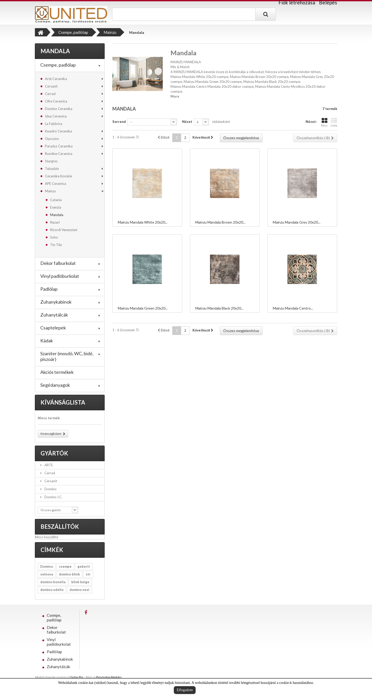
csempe (65, 566)
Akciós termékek (57, 372)
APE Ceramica (55, 183)
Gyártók (54, 453)
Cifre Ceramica (56, 101)
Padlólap (49, 289)
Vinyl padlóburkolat (59, 276)
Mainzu (50, 191)
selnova (46, 574)
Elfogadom (185, 690)
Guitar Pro (76, 677)
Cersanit (51, 86)
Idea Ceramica (56, 116)
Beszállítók (60, 526)
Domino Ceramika (58, 109)
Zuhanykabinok (56, 302)
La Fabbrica (53, 124)
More (175, 96)
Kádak (46, 340)
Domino (50, 489)
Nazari (55, 222)
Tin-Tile (56, 245)
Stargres (51, 161)
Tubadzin (52, 169)
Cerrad (50, 94)
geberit (84, 566)
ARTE (48, 465)
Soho (54, 237)
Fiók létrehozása (296, 2)
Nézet (187, 122)
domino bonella (52, 582)
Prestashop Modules (108, 677)
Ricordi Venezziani (63, 230)
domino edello (52, 590)
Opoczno (52, 139)
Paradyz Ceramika (59, 146)
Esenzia (55, 207)
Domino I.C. (53, 497)
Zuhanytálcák (54, 315)
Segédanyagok (55, 385)
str (88, 574)
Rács (324, 122)
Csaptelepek (53, 327)
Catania (56, 200)
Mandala (56, 215)
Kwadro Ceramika (58, 131)
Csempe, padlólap (58, 65)
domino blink (69, 574)
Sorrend (119, 122)
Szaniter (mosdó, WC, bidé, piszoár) (67, 356)
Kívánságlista (63, 402)
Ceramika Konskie (58, 176)
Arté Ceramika (56, 79)
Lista (334, 122)
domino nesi (79, 590)
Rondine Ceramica (58, 154)
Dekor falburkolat (58, 263)
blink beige (80, 582)
